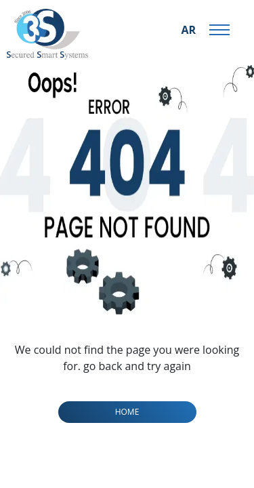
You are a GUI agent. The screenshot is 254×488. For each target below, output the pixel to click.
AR (188, 29)
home (127, 412)
